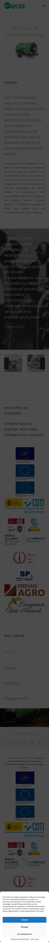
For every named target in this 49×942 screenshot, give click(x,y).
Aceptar (24, 920)
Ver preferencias (24, 934)
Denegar (24, 927)
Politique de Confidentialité (19, 939)
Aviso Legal (34, 939)
